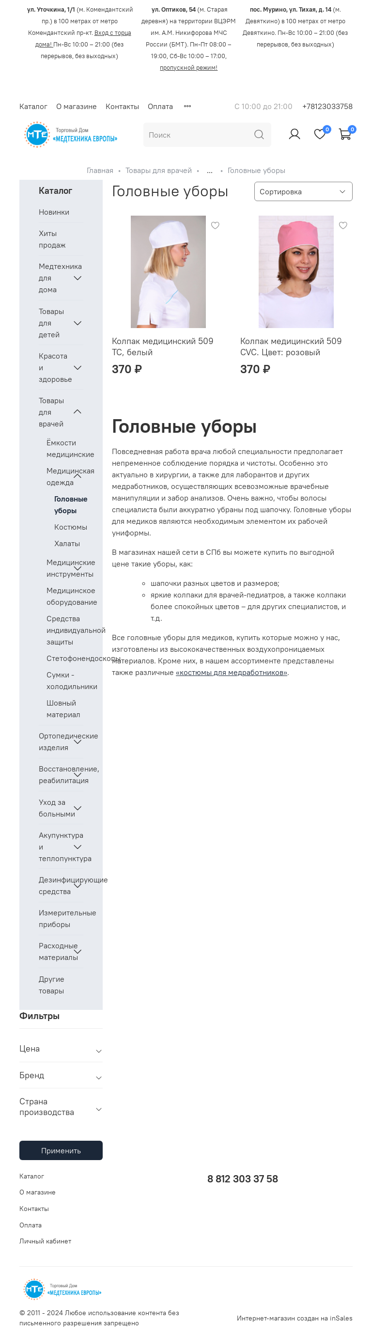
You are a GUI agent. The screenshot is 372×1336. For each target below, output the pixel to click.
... (210, 170)
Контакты (122, 106)
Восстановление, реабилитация (53, 774)
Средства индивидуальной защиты (64, 629)
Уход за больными (53, 807)
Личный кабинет (45, 1241)
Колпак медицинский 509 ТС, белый (163, 346)
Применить (61, 1150)
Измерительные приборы (61, 918)
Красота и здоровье (53, 367)
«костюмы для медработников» (231, 672)
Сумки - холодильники (64, 680)
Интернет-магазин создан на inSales (295, 1318)
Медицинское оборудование (64, 596)
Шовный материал (63, 708)
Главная (100, 170)
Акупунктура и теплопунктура (53, 846)
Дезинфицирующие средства (53, 885)
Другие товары (51, 984)
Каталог (33, 106)
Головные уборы (68, 504)
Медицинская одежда (57, 476)
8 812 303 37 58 (242, 1178)
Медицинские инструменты (57, 568)
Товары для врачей (158, 170)
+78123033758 (327, 106)
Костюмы (68, 527)
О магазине (76, 106)
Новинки (54, 212)
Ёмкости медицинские (64, 448)
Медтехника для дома (53, 277)
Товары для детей (51, 322)
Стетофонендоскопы (64, 658)
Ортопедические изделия (53, 741)
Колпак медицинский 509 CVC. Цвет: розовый (291, 346)
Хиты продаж (52, 239)
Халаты (67, 543)
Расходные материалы (53, 951)
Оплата (160, 106)
